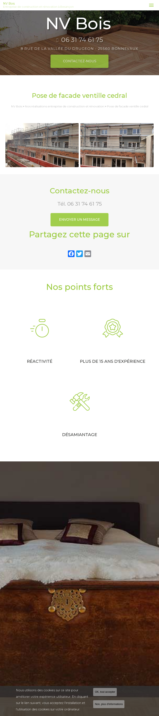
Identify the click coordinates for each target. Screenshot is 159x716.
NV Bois (74, 5)
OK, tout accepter (105, 691)
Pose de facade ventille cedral (127, 106)
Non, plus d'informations (109, 704)
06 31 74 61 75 (84, 204)
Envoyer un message (79, 220)
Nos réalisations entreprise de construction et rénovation (64, 106)
